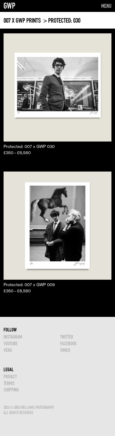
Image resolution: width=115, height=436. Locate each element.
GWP (9, 6)
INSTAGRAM (13, 337)
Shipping (11, 389)
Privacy (10, 376)
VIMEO (65, 350)
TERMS (9, 383)
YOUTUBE (11, 343)
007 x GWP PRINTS (23, 20)
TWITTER (66, 337)
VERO (8, 350)
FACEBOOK (68, 343)
